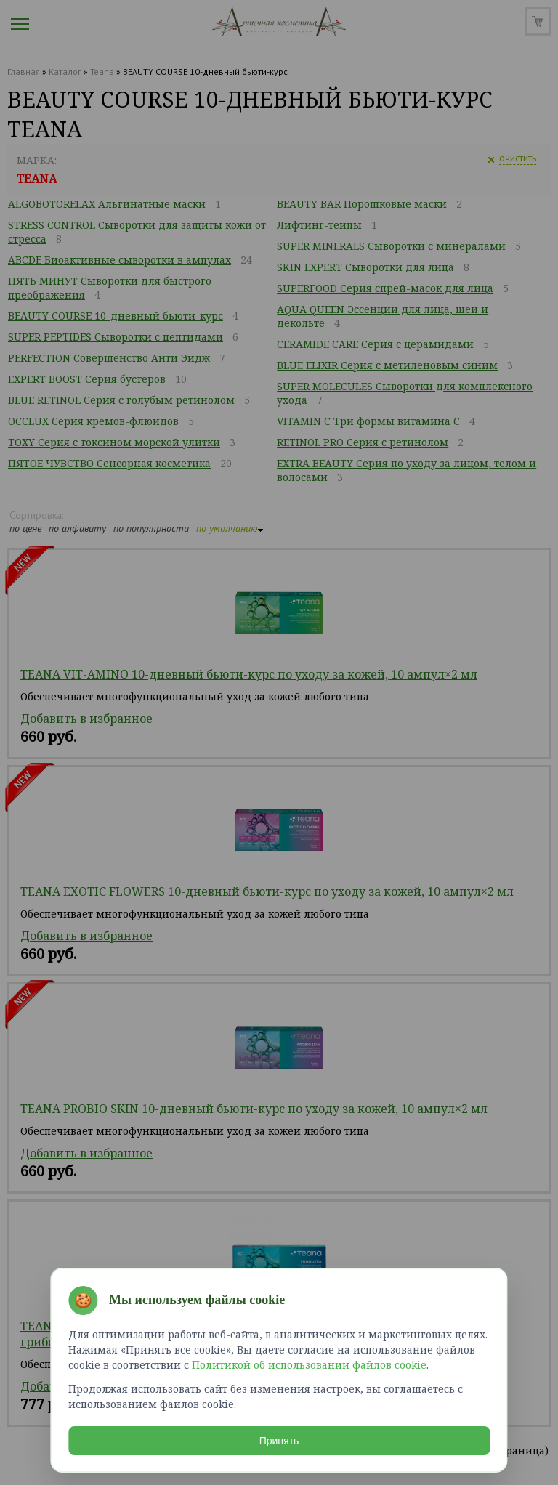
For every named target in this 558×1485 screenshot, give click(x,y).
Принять (279, 1437)
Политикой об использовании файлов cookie (309, 1361)
